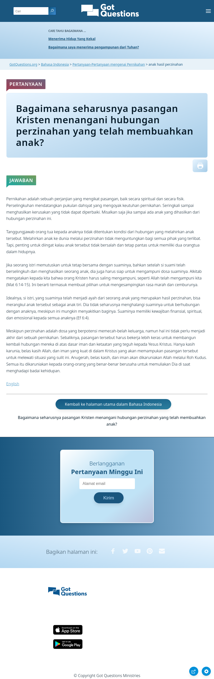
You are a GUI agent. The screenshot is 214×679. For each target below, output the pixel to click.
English (12, 383)
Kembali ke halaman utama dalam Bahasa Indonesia (113, 404)
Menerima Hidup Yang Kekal (72, 38)
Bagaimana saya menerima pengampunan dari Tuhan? (93, 47)
